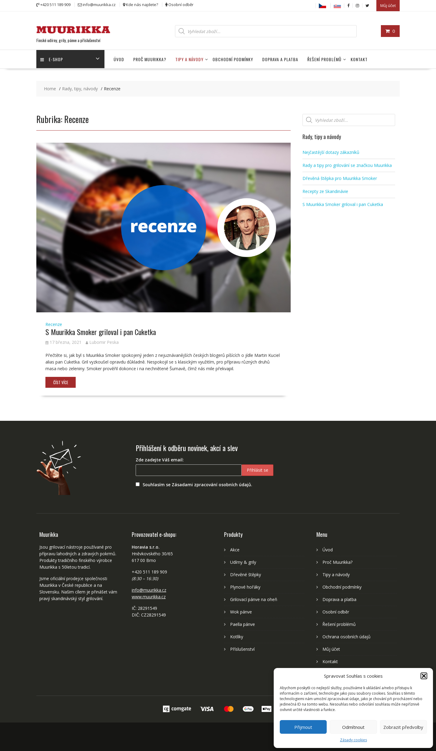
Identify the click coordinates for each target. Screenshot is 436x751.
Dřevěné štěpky (245, 574)
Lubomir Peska (102, 341)
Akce (234, 549)
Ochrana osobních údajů (346, 636)
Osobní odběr (335, 611)
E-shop (52, 58)
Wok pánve (241, 611)
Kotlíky (236, 636)
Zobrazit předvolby (403, 727)
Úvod (119, 58)
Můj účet (388, 5)
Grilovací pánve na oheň (253, 598)
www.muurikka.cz (149, 596)
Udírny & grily (243, 561)
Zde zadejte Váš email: (160, 459)
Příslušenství (242, 648)
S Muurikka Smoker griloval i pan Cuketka (100, 331)
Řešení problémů (324, 58)
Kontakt (359, 58)
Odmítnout (353, 727)
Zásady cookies (353, 740)
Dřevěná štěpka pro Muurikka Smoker (339, 178)
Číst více (60, 381)
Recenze (53, 324)
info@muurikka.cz (149, 589)
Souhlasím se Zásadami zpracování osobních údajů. (197, 484)
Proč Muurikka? (149, 58)
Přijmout (303, 727)
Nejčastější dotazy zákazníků (330, 152)
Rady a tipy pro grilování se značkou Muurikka (347, 165)
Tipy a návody (189, 58)
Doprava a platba (280, 58)
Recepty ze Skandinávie (325, 191)
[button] (424, 676)
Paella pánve (242, 623)
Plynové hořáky (245, 586)
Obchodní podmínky (233, 58)
